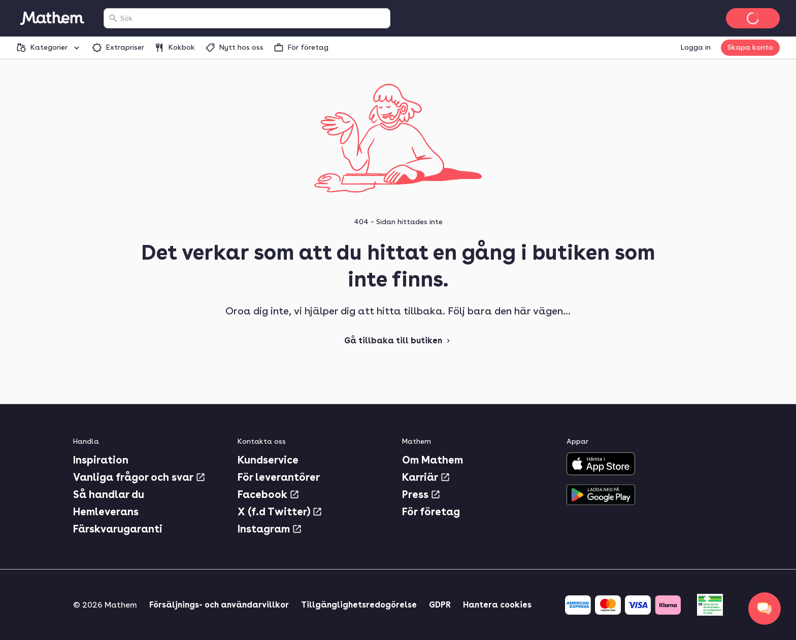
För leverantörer (279, 477)
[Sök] (113, 18)
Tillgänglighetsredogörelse (359, 605)
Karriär (426, 477)
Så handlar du (108, 494)
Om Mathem (432, 460)
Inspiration (100, 460)
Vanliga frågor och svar (139, 477)
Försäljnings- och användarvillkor (219, 605)
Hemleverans (106, 512)
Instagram (270, 529)
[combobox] (253, 18)
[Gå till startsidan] (51, 18)
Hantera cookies (497, 605)
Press (421, 494)
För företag (431, 512)
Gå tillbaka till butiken (398, 340)
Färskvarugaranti (117, 529)
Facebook (269, 494)
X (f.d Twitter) (280, 512)
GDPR (440, 605)
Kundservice (268, 460)
